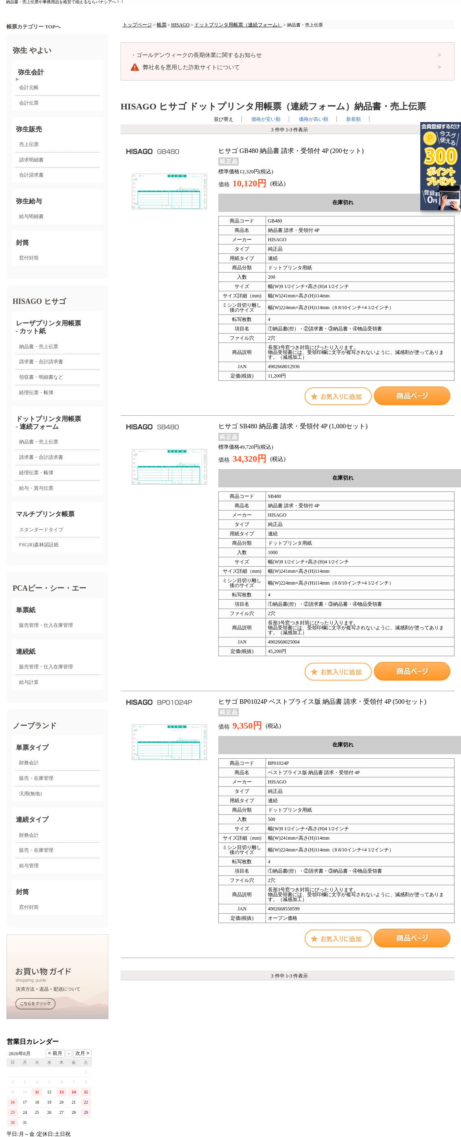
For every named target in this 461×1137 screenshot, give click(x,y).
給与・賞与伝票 (36, 488)
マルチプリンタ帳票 (45, 514)
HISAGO (180, 25)
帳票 (162, 25)
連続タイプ (32, 819)
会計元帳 (29, 87)
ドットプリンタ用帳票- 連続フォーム (48, 422)
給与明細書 (31, 216)
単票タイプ (32, 747)
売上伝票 (29, 144)
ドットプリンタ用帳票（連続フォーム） (238, 25)
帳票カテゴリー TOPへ (34, 27)
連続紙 (25, 651)
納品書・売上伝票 (38, 346)
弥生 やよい (32, 50)
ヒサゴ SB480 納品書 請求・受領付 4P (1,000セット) (293, 426)
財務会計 (29, 763)
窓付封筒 (29, 258)
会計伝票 (29, 103)
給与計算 (29, 682)
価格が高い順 (313, 119)
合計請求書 (31, 175)
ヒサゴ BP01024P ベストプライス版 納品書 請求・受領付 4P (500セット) (322, 701)
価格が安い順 (266, 119)
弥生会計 (31, 72)
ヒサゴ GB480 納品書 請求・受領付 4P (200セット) (291, 150)
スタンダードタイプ (41, 529)
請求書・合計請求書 (41, 361)
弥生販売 (29, 129)
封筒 (22, 242)
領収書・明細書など (41, 377)
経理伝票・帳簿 (36, 392)
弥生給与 (29, 201)
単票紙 (25, 610)
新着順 (353, 119)
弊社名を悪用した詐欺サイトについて (191, 67)
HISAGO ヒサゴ (39, 301)
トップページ (137, 25)
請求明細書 (31, 160)
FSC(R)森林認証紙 (39, 545)
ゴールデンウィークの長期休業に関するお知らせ (196, 55)
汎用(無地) (30, 794)
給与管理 (29, 866)
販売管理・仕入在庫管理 (46, 625)
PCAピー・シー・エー (49, 588)
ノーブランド (35, 725)
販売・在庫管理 (36, 778)
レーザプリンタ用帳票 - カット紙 (48, 327)
